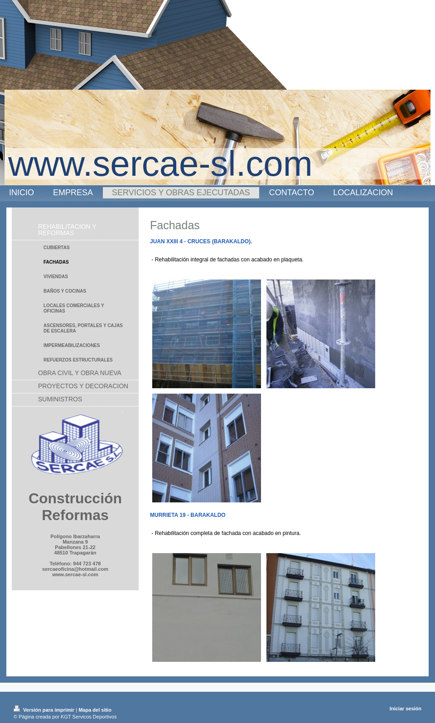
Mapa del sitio (94, 710)
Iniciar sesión (405, 708)
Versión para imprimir (45, 710)
